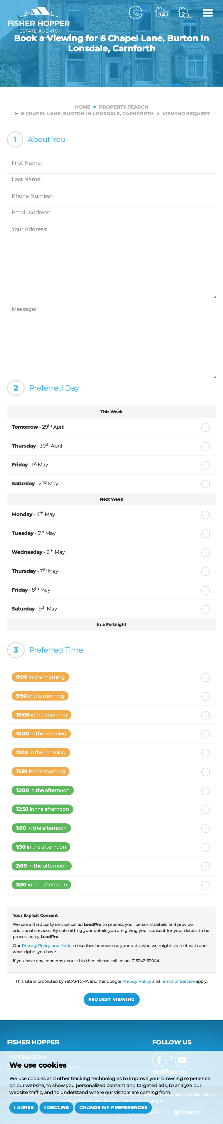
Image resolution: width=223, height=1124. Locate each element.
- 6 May (38, 552)
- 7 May (35, 571)
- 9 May (34, 608)
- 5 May (33, 533)
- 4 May (33, 514)
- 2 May (35, 483)
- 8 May (31, 589)
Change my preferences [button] (113, 1107)
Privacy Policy (136, 981)
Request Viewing (111, 999)
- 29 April (38, 426)
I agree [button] (24, 1107)
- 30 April (37, 445)
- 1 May (30, 464)
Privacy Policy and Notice (48, 945)
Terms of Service (178, 981)
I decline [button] (56, 1107)
